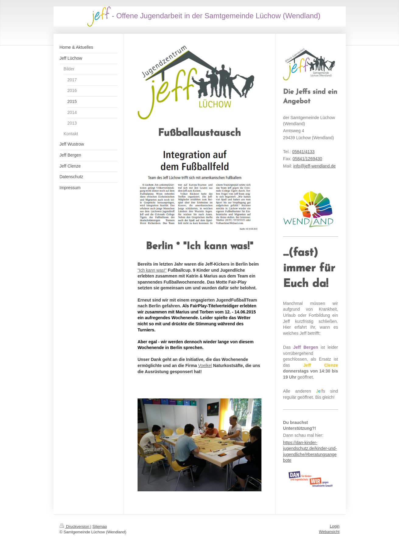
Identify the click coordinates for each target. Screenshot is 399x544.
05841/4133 (303, 151)
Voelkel (205, 365)
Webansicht (329, 531)
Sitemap (100, 526)
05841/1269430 (307, 158)
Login (335, 526)
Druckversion (75, 526)
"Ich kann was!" (152, 270)
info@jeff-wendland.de (314, 166)
